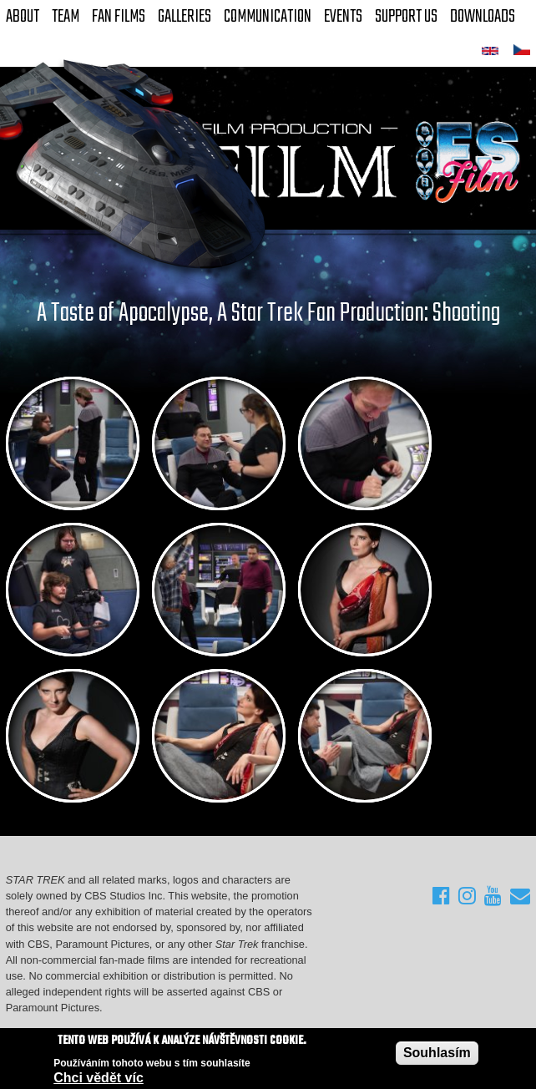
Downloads (482, 17)
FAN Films (118, 17)
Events (343, 17)
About (22, 17)
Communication (267, 17)
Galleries (184, 17)
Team (65, 17)
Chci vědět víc (98, 1078)
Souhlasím (437, 1053)
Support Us (406, 17)
